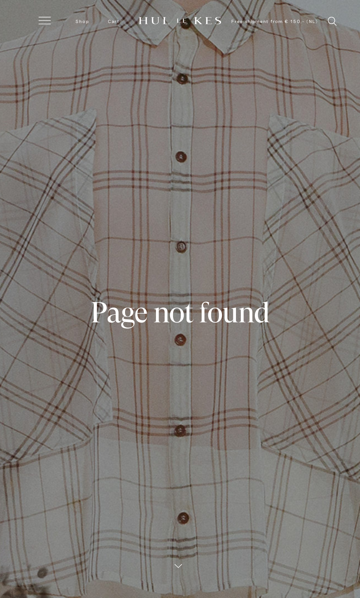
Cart (114, 21)
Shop (82, 21)
